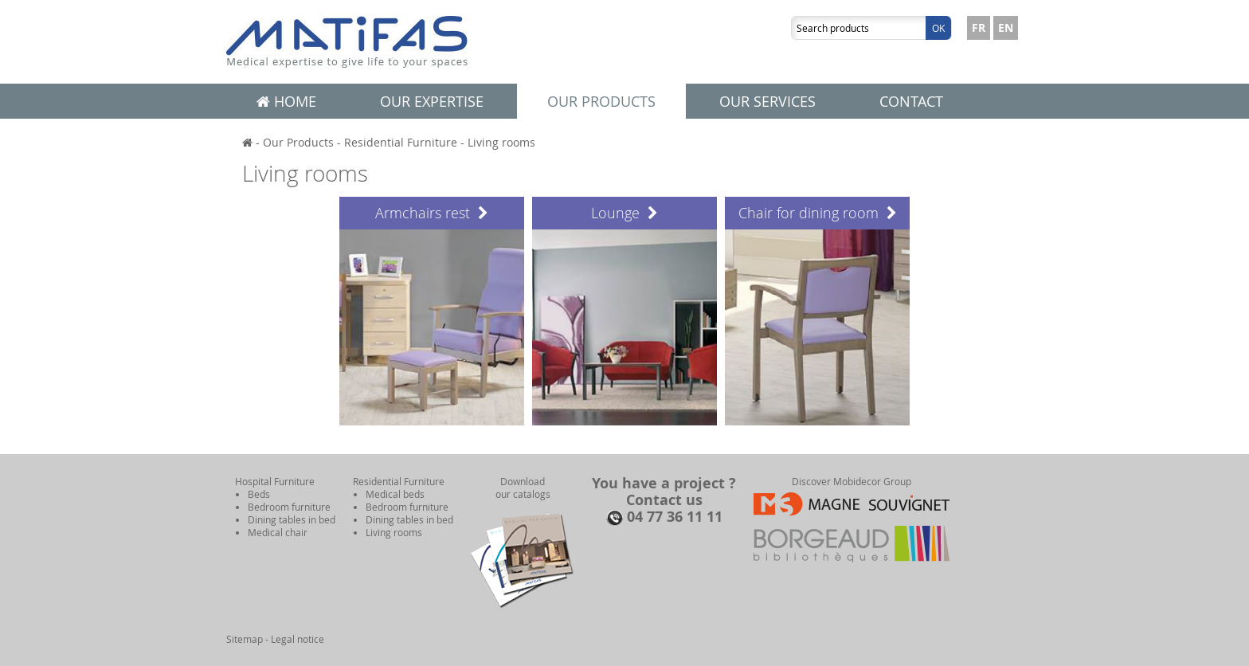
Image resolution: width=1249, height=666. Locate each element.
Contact (911, 101)
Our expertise (432, 101)
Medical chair (277, 532)
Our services (767, 101)
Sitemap (244, 639)
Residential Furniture (400, 142)
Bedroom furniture (289, 506)
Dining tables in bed (291, 519)
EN (1005, 27)
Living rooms (501, 142)
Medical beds (395, 494)
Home (286, 101)
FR (978, 27)
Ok (938, 28)
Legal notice (297, 639)
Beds (259, 494)
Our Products (298, 142)
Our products (601, 101)
